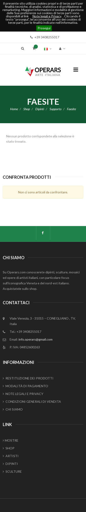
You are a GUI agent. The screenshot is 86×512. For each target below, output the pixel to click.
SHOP (8, 448)
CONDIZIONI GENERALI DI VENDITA (32, 401)
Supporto (55, 109)
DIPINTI (10, 464)
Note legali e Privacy (47, 16)
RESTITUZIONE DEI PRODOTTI (28, 378)
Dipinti (39, 109)
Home (14, 109)
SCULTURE (12, 471)
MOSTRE (10, 440)
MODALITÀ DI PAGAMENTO (25, 386)
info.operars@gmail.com (36, 339)
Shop (26, 109)
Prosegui (44, 28)
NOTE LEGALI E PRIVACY (23, 394)
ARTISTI (11, 456)
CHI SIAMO (13, 409)
